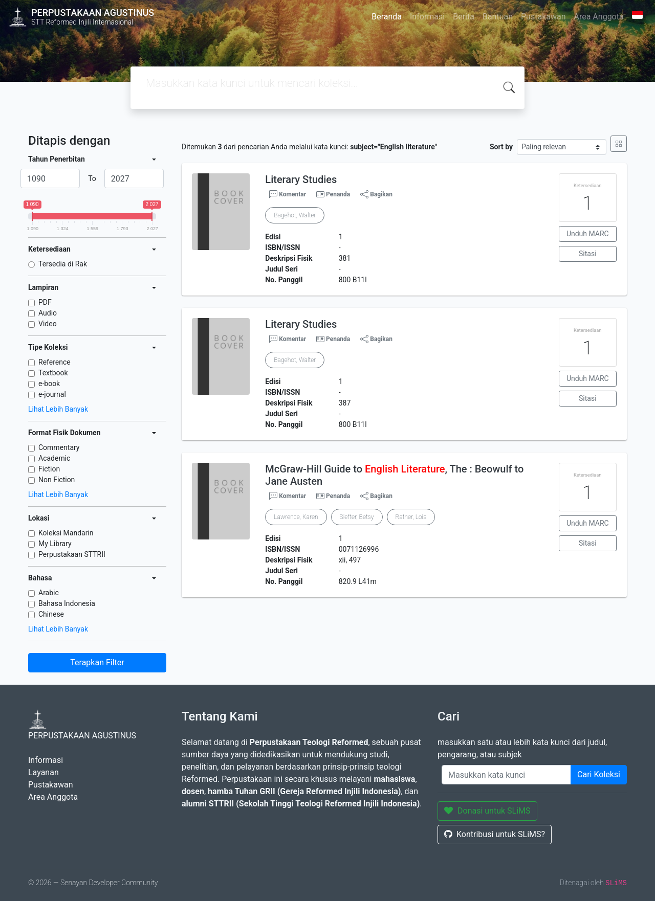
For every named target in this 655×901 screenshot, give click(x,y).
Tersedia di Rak (62, 264)
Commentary (59, 447)
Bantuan (498, 16)
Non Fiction (56, 480)
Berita (463, 16)
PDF (45, 302)
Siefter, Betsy (357, 517)
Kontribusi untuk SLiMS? (494, 834)
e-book (49, 383)
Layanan (43, 772)
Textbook (53, 373)
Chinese (51, 614)
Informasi (427, 16)
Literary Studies (301, 179)
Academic (54, 458)
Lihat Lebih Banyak (58, 409)
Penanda (338, 194)
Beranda (387, 16)
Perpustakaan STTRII (71, 554)
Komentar (287, 194)
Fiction (49, 469)
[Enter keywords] (506, 774)
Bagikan (376, 194)
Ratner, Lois (411, 517)
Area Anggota (599, 16)
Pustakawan (543, 16)
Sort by (501, 147)
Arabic (48, 593)
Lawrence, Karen (296, 517)
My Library (55, 543)
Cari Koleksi (598, 774)
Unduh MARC (587, 234)
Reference (54, 362)
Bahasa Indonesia (66, 603)
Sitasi (588, 254)
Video (47, 324)
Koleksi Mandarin (66, 533)
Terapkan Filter (97, 662)
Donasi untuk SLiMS (487, 811)
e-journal (52, 394)
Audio (47, 313)
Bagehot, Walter (295, 215)
